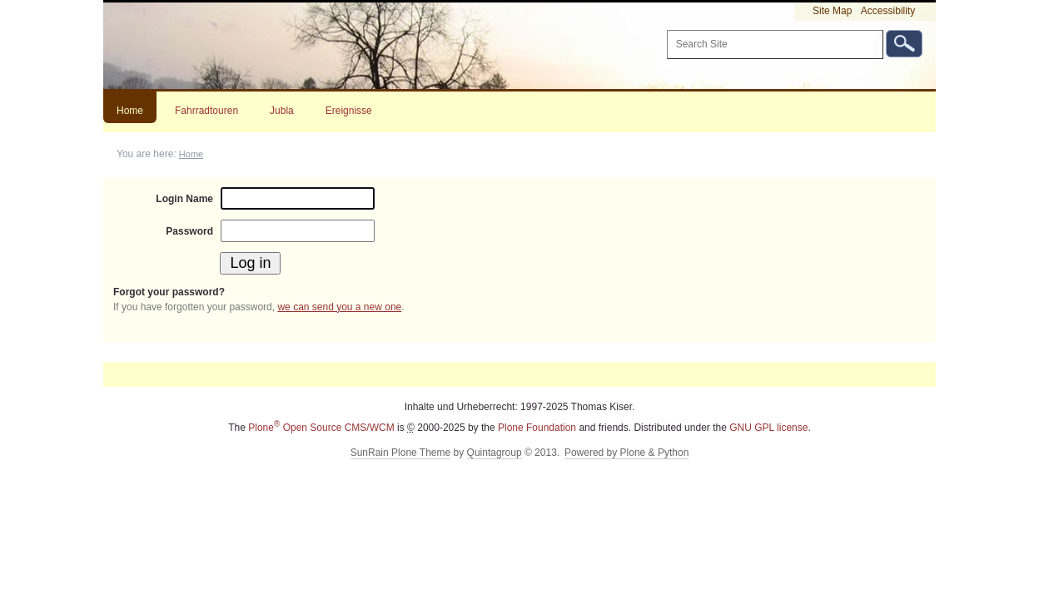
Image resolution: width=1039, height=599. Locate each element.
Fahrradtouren (206, 110)
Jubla (282, 110)
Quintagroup (494, 452)
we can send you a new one (339, 307)
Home (130, 110)
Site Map (832, 11)
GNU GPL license (768, 427)
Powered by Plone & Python (626, 452)
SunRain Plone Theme (400, 452)
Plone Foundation (537, 427)
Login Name (184, 199)
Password (189, 231)
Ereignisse (349, 110)
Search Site (665, 29)
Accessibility (888, 11)
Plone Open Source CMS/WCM (321, 427)
